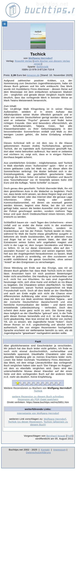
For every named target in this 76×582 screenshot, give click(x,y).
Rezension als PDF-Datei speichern (38, 399)
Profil (70, 435)
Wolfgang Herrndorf (40, 58)
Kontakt (45, 449)
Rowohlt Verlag (23, 61)
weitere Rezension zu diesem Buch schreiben (38, 396)
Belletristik (42, 66)
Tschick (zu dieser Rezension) (25, 421)
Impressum (59, 449)
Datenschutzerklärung (38, 452)
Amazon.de (33, 75)
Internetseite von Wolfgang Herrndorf (38, 413)
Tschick (38, 390)
